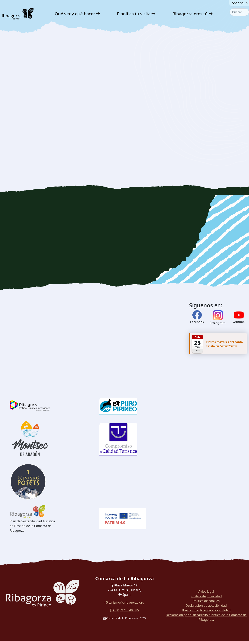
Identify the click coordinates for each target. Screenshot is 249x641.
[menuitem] (78, 13)
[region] (124, 243)
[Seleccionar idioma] (239, 3)
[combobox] (239, 12)
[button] (98, 13)
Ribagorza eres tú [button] (190, 13)
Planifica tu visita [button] (134, 13)
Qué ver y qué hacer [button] (75, 13)
